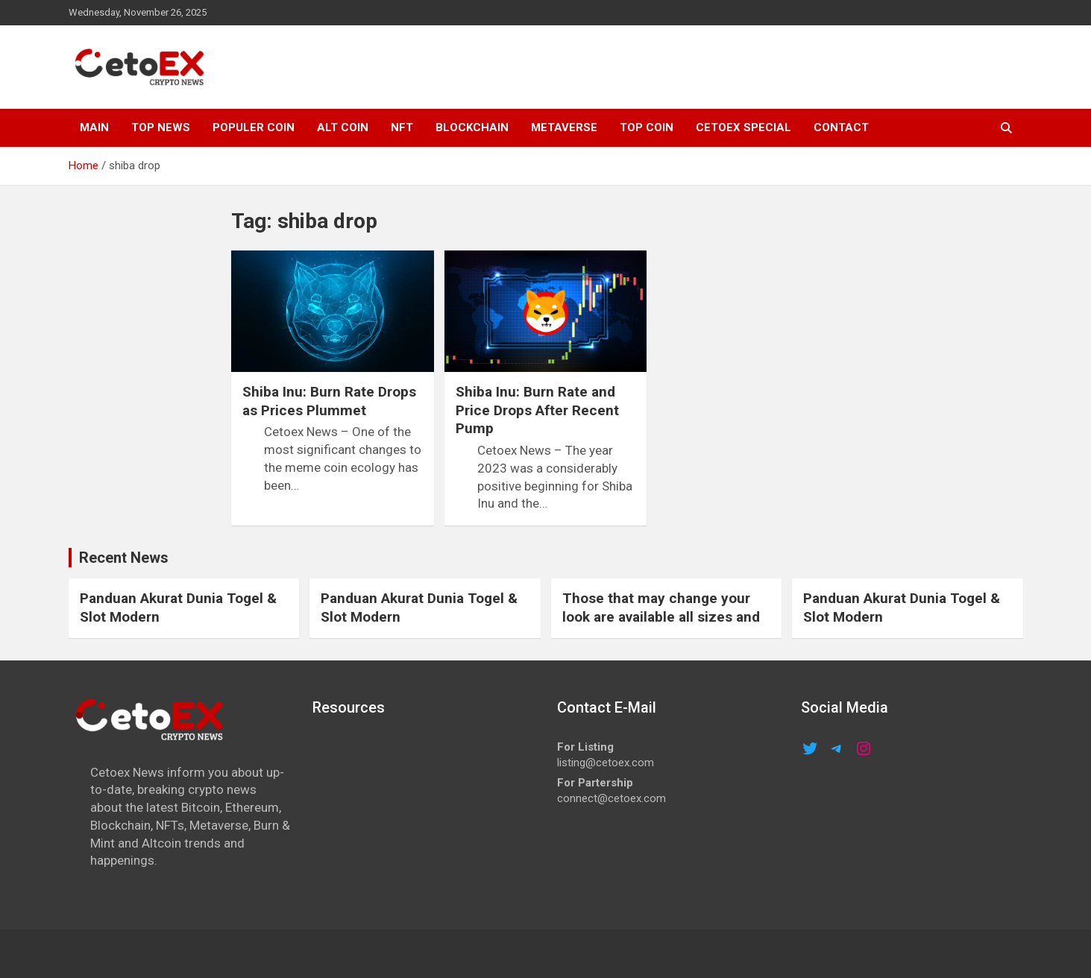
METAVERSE (564, 127)
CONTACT (841, 127)
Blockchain (472, 127)
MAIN (94, 127)
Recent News (124, 558)
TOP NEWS (160, 127)
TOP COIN (646, 127)
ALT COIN (342, 127)
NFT (402, 127)
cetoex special (743, 127)
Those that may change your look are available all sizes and (661, 607)
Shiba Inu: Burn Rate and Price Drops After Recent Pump (537, 410)
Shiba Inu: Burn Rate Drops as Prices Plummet (329, 401)
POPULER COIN (254, 127)
